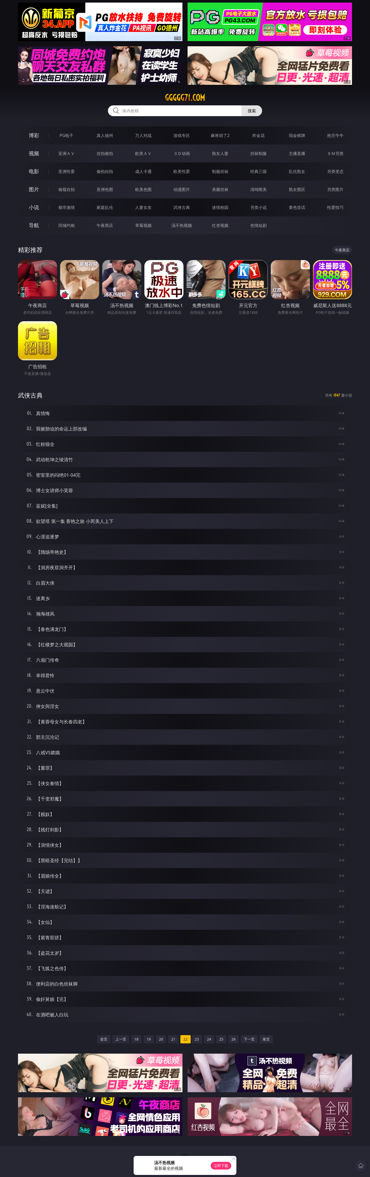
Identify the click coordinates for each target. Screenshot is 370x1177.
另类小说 (258, 207)
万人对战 (143, 135)
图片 (34, 189)
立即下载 (221, 1165)
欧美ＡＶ (143, 153)
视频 (34, 153)
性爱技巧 (335, 207)
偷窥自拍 (66, 189)
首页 (103, 1039)
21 (173, 1039)
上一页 (120, 1039)
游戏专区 (181, 135)
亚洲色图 (105, 189)
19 (149, 1039)
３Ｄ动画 (181, 153)
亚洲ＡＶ (66, 153)
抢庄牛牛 (335, 135)
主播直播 (297, 153)
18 (136, 1039)
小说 (34, 207)
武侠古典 (181, 207)
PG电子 (66, 135)
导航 (34, 225)
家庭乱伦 (105, 207)
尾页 (266, 1039)
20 (161, 1039)
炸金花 (258, 135)
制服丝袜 (220, 171)
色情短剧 (258, 225)
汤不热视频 (181, 225)
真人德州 (105, 135)
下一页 (249, 1039)
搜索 (252, 111)
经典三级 (258, 171)
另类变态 (335, 171)
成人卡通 (143, 171)
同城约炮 (66, 225)
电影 (34, 171)
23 (197, 1039)
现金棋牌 (297, 135)
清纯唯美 (258, 189)
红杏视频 (220, 225)
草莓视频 (143, 225)
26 (234, 1039)
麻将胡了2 (220, 135)
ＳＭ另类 (335, 153)
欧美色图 (143, 189)
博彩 (34, 135)
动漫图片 (181, 189)
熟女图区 (297, 189)
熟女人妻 (220, 153)
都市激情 (66, 207)
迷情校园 (220, 207)
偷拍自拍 (105, 171)
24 (209, 1039)
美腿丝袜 (220, 189)
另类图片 (335, 189)
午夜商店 (105, 225)
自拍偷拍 (105, 153)
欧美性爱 (181, 171)
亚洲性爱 (66, 171)
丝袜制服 (258, 153)
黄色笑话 (297, 207)
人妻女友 (143, 207)
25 (221, 1039)
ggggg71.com (185, 98)
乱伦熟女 (297, 171)
